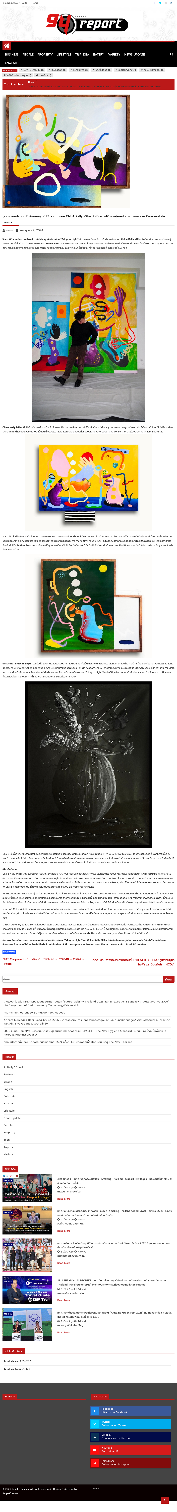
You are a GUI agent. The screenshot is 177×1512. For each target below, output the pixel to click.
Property (45, 54)
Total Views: (11, 1372)
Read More (63, 1199)
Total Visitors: (12, 1380)
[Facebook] (155, 3)
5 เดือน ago (65, 1187)
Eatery (98, 54)
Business (12, 54)
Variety (114, 54)
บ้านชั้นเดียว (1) (103, 70)
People (27, 54)
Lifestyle (64, 54)
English (11, 63)
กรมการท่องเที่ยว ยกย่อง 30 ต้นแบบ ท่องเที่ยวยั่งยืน (34, 1013)
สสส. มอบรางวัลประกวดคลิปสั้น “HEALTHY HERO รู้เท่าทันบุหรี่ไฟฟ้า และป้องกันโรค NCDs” (133, 962)
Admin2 (80, 1187)
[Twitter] (160, 3)
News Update (134, 54)
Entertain (9, 1096)
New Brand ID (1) (33, 70)
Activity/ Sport (12, 1067)
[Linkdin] (171, 3)
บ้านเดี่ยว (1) (45, 75)
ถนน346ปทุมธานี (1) (154, 70)
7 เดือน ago (65, 1297)
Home (35, 3)
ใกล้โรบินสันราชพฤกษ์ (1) (18, 75)
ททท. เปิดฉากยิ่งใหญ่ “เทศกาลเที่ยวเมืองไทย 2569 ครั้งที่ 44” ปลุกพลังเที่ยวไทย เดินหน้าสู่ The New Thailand (67, 1042)
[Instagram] (166, 3)
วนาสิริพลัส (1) (80, 70)
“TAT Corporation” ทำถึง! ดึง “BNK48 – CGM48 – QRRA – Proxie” (43, 961)
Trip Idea (82, 54)
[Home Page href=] (7, 46)
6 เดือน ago (65, 1224)
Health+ (7, 1103)
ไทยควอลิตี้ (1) (58, 70)
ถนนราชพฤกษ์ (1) (127, 70)
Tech (6, 1140)
